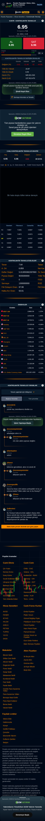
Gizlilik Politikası (9, 729)
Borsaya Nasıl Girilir (10, 698)
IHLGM (5, 622)
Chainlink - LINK (30, 585)
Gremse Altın (28, 663)
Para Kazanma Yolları (11, 694)
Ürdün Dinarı (7, 592)
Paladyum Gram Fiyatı (32, 622)
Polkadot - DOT (29, 582)
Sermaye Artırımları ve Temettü (22, 97)
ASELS (5, 625)
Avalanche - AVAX (30, 575)
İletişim (5, 742)
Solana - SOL (29, 572)
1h (13, 165)
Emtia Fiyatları (29, 612)
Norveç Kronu (8, 572)
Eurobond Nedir (9, 679)
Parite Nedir (7, 685)
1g (10, 165)
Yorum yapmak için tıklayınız (22, 392)
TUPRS (6, 632)
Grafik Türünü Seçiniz (35, 165)
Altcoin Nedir (7, 662)
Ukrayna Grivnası (9, 582)
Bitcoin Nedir (7, 655)
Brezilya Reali (8, 589)
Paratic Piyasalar (6, 17)
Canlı (2, 165)
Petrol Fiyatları (29, 625)
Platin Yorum (28, 615)
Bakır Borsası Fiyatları (32, 644)
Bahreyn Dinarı (8, 585)
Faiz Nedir (7, 682)
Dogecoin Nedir (9, 665)
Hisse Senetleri (19, 17)
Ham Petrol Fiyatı (30, 628)
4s (8, 165)
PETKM (6, 628)
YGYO (5, 635)
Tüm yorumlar (33, 399)
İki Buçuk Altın (29, 656)
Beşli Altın (27, 670)
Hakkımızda (7, 722)
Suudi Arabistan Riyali (11, 579)
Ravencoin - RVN (30, 592)
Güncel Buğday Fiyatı (32, 618)
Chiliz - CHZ (28, 569)
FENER (6, 615)
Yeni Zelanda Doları (10, 599)
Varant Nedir (7, 708)
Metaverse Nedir (9, 675)
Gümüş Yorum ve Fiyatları (30, 636)
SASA (5, 639)
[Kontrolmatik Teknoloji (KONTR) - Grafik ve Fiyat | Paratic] (22, 12)
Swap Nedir (7, 672)
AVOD (5, 612)
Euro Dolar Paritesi (31, 641)
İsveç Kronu (7, 575)
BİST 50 (5, 316)
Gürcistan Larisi (9, 596)
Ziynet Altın (28, 660)
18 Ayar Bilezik (29, 667)
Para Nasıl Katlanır (10, 701)
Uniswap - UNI (29, 579)
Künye (5, 726)
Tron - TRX (28, 589)
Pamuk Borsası (29, 632)
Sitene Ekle (7, 719)
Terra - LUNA (29, 599)
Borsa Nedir (7, 704)
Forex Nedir (7, 669)
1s (5, 165)
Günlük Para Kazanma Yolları (11, 690)
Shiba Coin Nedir (9, 658)
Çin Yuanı (6, 569)
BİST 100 (5, 311)
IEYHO (5, 618)
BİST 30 (5, 320)
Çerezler (6, 732)
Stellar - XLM (28, 596)
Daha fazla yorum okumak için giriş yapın (22, 527)
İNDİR (39, 5)
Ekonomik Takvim (9, 736)
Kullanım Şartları (9, 739)
